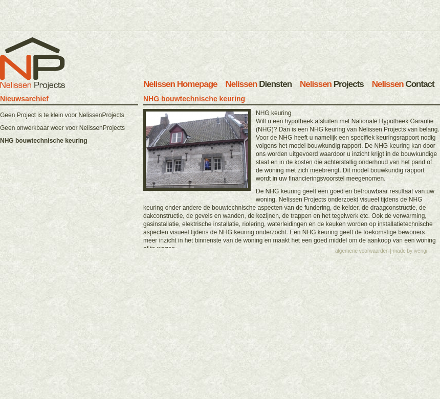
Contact (403, 84)
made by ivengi (410, 244)
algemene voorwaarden (362, 244)
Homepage (180, 84)
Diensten (259, 84)
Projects (332, 84)
